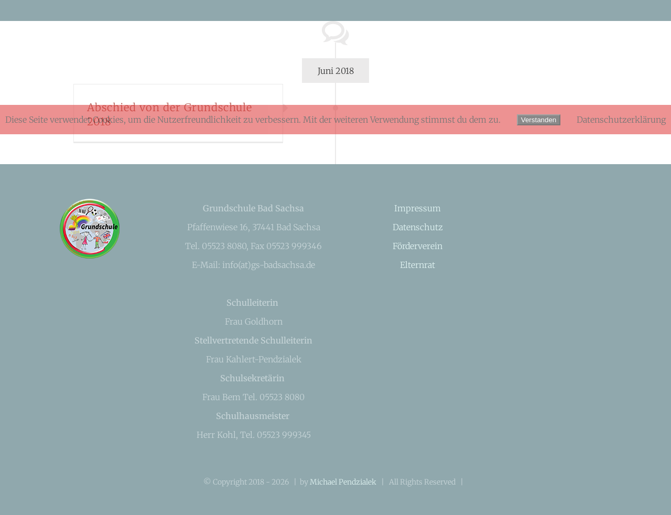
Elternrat (417, 265)
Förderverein (417, 246)
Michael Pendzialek (343, 482)
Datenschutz (418, 227)
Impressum (417, 208)
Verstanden (538, 120)
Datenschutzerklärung (621, 119)
